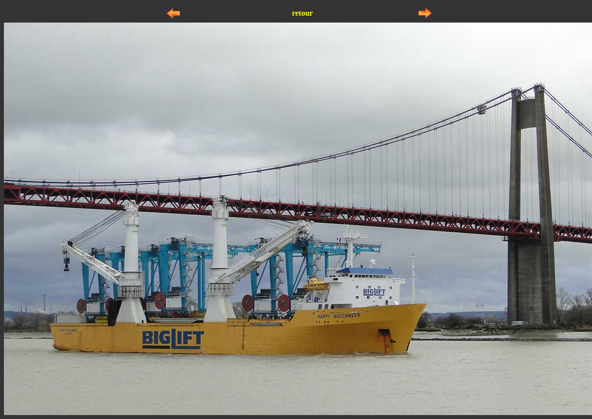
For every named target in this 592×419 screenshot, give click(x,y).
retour (302, 13)
